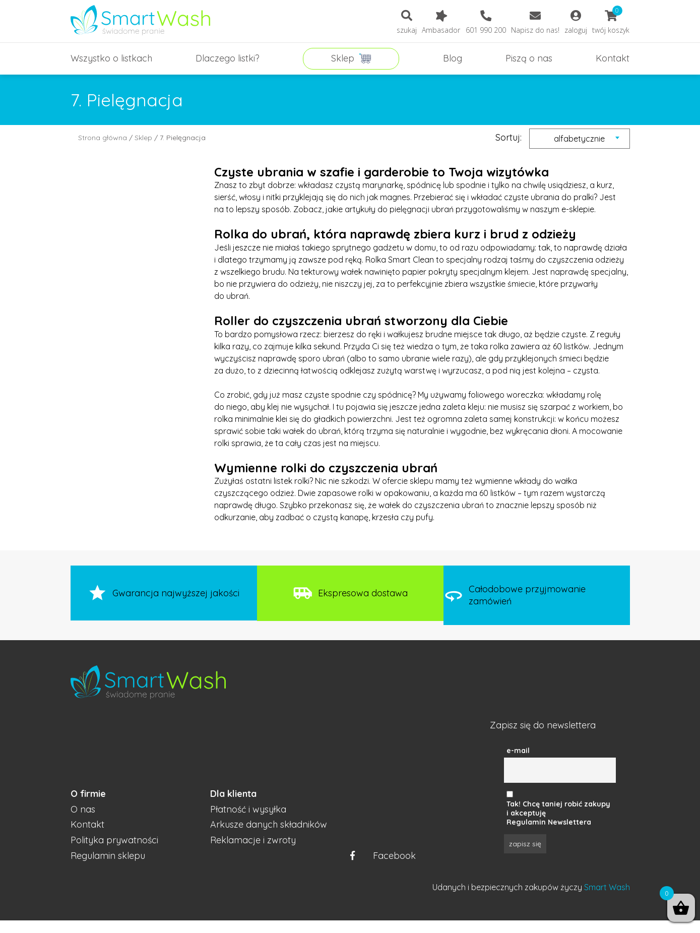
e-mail (518, 750)
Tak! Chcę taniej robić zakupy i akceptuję (558, 808)
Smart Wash (607, 887)
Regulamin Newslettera (548, 822)
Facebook (383, 856)
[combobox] (579, 139)
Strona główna (102, 137)
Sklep (143, 137)
